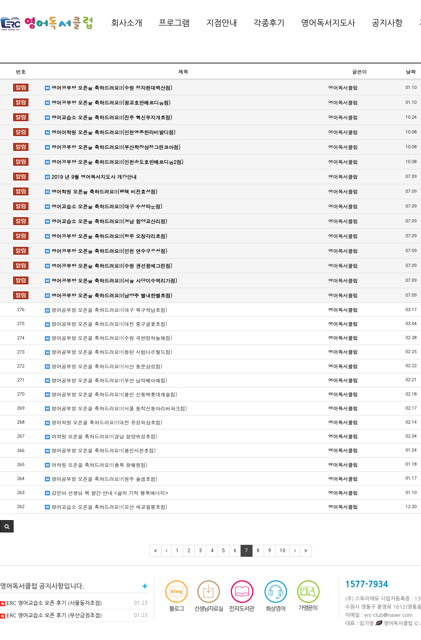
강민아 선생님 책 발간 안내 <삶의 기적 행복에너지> (106, 492)
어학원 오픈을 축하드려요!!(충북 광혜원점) (96, 464)
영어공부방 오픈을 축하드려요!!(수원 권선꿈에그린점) (108, 265)
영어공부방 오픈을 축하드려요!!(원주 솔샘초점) (101, 478)
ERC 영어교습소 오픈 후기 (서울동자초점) (51, 603)
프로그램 (174, 23)
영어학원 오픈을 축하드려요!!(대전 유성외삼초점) (103, 422)
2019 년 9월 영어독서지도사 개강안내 (91, 176)
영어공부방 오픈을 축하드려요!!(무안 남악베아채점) (106, 380)
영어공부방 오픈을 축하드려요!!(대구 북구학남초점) (106, 309)
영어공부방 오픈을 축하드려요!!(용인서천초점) (100, 450)
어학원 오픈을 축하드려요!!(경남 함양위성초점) (101, 436)
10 (282, 550)
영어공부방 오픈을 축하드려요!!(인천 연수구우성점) (106, 250)
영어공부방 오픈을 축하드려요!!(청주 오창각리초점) (106, 235)
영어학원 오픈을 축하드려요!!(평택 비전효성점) (101, 191)
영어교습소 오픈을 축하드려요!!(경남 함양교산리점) (106, 221)
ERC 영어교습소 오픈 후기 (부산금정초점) (51, 615)
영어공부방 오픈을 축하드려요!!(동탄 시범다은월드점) (108, 351)
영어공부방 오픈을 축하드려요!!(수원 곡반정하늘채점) (108, 337)
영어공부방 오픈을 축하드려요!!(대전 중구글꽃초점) (106, 323)
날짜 (411, 71)
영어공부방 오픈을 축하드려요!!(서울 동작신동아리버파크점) (116, 408)
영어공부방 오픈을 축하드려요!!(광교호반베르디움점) (108, 102)
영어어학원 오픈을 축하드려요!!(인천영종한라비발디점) (110, 132)
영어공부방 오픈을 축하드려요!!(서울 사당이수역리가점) (111, 280)
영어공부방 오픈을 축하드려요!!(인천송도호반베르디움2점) (114, 161)
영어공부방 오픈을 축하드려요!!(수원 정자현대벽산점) (108, 87)
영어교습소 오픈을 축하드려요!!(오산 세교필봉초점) (106, 506)
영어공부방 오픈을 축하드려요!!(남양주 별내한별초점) (108, 295)
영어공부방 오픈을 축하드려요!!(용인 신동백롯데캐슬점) (111, 394)
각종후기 (269, 23)
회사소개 (126, 23)
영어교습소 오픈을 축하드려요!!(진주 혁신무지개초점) (108, 117)
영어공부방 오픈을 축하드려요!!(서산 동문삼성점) (103, 366)
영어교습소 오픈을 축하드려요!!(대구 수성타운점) (103, 206)
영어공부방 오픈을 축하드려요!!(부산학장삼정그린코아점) (112, 146)
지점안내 (221, 23)
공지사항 (387, 23)
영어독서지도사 (328, 23)
